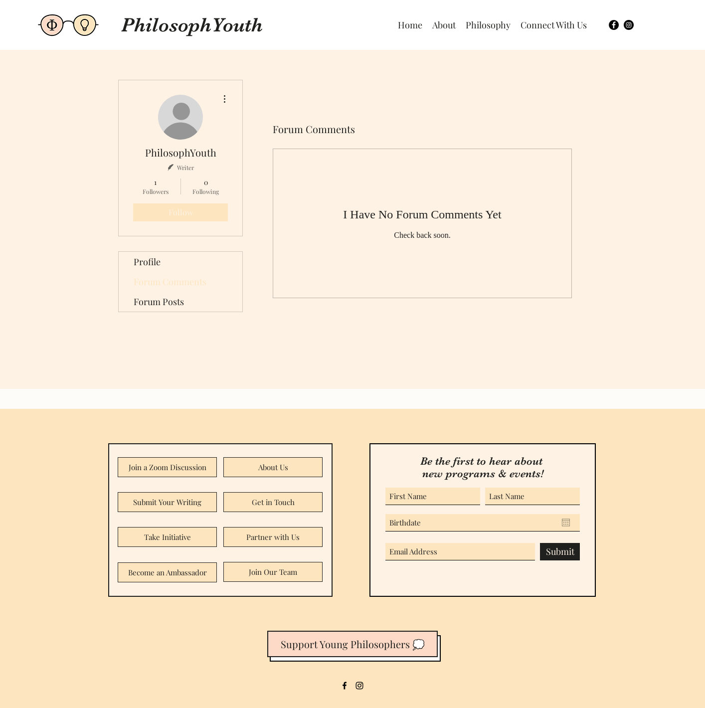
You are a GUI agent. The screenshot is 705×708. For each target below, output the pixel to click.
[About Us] (273, 467)
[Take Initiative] (167, 537)
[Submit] (560, 551)
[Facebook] (614, 25)
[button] (554, 25)
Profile (147, 262)
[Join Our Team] (273, 572)
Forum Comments (170, 282)
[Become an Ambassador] (167, 572)
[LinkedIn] (359, 686)
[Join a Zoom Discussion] (167, 467)
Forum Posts (159, 302)
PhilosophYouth (192, 24)
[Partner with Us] (273, 537)
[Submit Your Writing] (167, 502)
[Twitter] (629, 25)
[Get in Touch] (273, 502)
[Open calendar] (566, 523)
